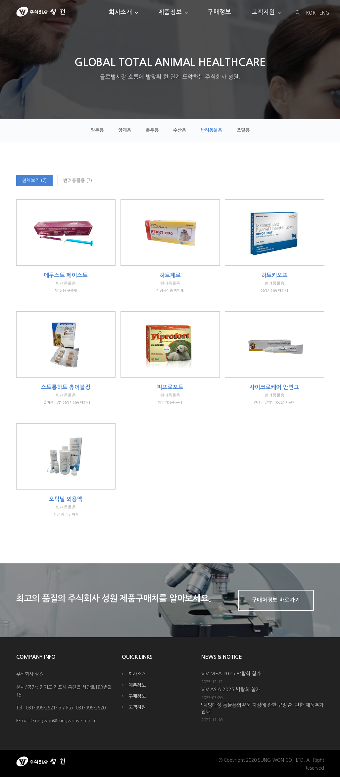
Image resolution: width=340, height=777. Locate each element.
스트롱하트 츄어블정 (65, 387)
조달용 (243, 130)
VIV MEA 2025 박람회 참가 (231, 673)
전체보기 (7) (34, 180)
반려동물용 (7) (77, 180)
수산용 (179, 130)
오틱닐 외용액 (65, 499)
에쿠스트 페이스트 (66, 275)
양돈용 (97, 130)
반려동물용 (211, 130)
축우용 (152, 130)
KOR (311, 13)
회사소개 (121, 12)
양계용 (124, 130)
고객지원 (263, 12)
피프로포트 (170, 387)
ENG (324, 13)
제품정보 (170, 12)
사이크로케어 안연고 (274, 387)
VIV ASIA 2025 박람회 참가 (230, 689)
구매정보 (219, 12)
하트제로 (170, 275)
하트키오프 (274, 275)
